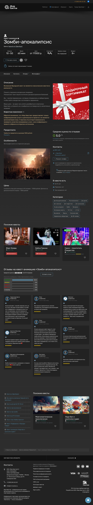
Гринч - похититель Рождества (73, 249)
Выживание (57, 213)
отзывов (55, 138)
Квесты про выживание (13, 408)
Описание (7, 74)
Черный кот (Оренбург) (15, 46)
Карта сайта (36, 490)
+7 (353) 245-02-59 (79, 1)
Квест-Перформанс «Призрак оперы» (15, 424)
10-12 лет (70, 210)
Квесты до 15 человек (12, 416)
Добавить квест (37, 487)
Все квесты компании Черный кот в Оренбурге (17, 399)
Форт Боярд (11, 248)
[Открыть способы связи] (88, 500)
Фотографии (36, 74)
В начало (72, 458)
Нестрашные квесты (59, 210)
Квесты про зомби (11, 412)
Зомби (68, 207)
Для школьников (80, 203)
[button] (48, 150)
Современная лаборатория (61, 216)
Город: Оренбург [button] (79, 7)
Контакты (16, 74)
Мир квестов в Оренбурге (12, 458)
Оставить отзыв (46, 274)
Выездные (75, 207)
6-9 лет (77, 210)
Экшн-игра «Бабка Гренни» (14, 419)
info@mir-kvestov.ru (12, 486)
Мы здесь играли (11, 60)
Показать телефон (60, 159)
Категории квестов (38, 484)
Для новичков (57, 203)
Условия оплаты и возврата (41, 476)
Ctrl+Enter (53, 466)
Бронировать (11, 253)
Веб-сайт (58, 150)
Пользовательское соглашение (42, 471)
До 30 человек (75, 216)
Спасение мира (74, 213)
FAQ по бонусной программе (41, 479)
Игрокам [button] (64, 7)
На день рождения (59, 207)
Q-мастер (7, 289)
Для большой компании (60, 200)
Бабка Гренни (41, 248)
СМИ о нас (36, 482)
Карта (71, 7)
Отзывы (25, 74)
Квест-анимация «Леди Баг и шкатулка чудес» (15, 430)
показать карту (60, 155)
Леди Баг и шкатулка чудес (72, 418)
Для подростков (68, 203)
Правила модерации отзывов (41, 468)
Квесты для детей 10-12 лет (14, 404)
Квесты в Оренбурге (12, 394)
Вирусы (65, 213)
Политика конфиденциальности (42, 474)
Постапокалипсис (74, 200)
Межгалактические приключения (43, 418)
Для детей (84, 200)
